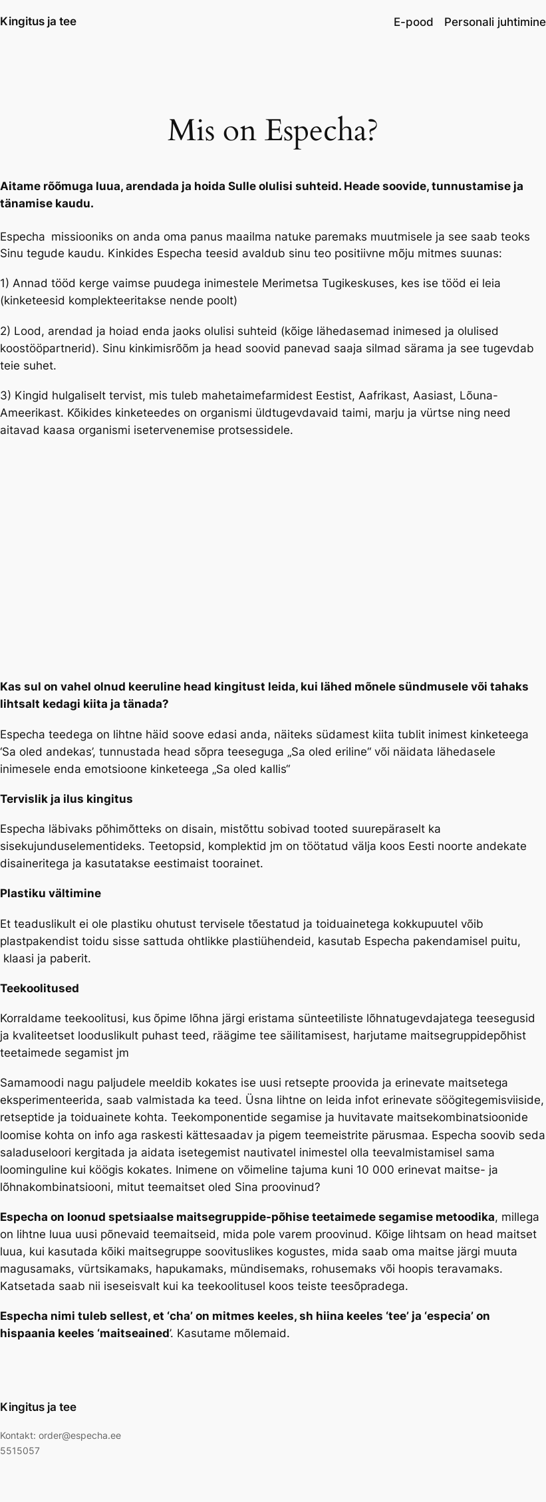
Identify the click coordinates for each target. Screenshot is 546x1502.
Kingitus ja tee (38, 21)
